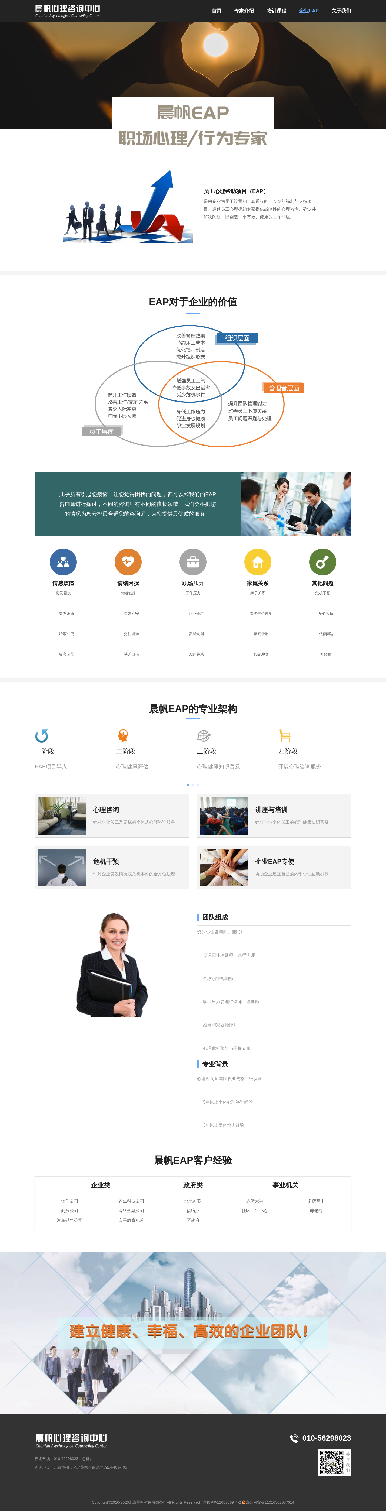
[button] (188, 785)
